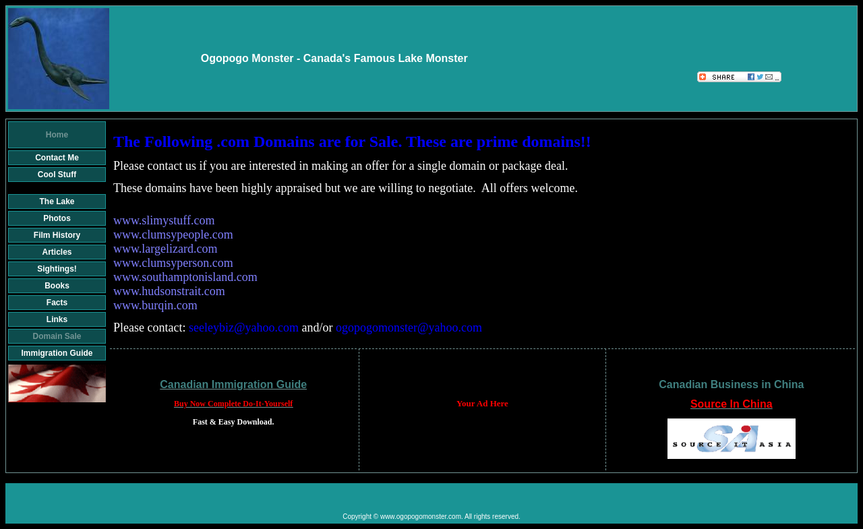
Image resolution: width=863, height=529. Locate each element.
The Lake (56, 201)
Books (56, 285)
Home (57, 134)
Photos (57, 218)
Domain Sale (56, 336)
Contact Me (57, 157)
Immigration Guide (56, 353)
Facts (57, 302)
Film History (57, 235)
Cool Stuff (57, 174)
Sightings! (57, 269)
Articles (56, 252)
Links (57, 319)
